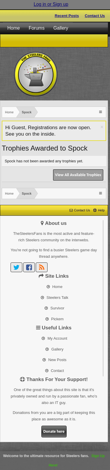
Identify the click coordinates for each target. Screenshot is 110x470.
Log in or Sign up (51, 4)
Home (13, 28)
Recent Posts (67, 16)
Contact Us (95, 16)
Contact (54, 370)
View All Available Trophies (78, 174)
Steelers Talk (54, 297)
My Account (54, 338)
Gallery (60, 28)
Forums (37, 28)
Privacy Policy (95, 446)
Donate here (54, 431)
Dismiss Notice (102, 127)
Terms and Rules (67, 446)
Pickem (54, 319)
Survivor (54, 308)
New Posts (55, 360)
